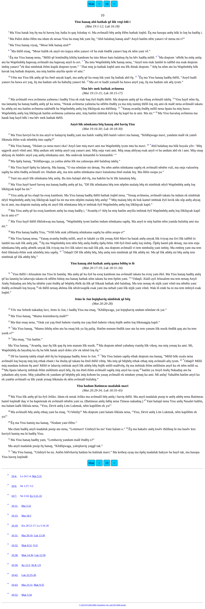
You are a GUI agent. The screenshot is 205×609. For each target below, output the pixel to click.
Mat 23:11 (26, 584)
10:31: (14, 535)
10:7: (14, 495)
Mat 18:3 (26, 515)
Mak (91, 4)
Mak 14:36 (27, 555)
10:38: (14, 555)
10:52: (14, 594)
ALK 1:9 (36, 565)
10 (106, 4)
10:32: (14, 545)
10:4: (14, 476)
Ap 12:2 (25, 565)
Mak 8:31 (26, 545)
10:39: (14, 565)
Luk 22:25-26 (28, 575)
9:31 (35, 545)
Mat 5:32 (26, 505)
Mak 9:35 (39, 584)
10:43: (14, 584)
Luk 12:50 (39, 555)
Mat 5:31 (37, 476)
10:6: (14, 486)
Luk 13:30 (39, 535)
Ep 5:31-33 (36, 495)
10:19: (14, 525)
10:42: (14, 575)
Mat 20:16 (26, 535)
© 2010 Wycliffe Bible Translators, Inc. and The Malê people (102, 605)
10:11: (14, 505)
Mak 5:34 (26, 594)
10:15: (14, 515)
